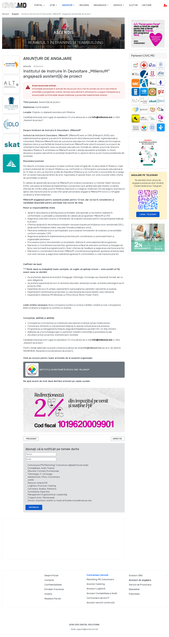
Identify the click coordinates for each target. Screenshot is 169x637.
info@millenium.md (102, 117)
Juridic (31, 479)
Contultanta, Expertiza (39, 491)
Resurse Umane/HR (37, 482)
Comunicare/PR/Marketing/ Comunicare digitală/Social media (58, 465)
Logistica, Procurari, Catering (42, 485)
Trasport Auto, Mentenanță (41, 497)
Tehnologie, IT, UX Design (40, 474)
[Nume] (40, 454)
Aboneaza (34, 507)
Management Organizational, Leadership (47, 494)
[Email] (40, 459)
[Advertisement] (63, 539)
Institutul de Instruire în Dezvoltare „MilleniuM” (46, 135)
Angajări (27, 66)
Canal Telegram (148, 214)
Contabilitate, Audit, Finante (41, 468)
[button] (40, 5)
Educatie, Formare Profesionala (43, 471)
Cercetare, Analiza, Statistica (42, 488)
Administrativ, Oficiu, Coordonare (44, 477)
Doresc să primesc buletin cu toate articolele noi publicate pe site (60, 500)
